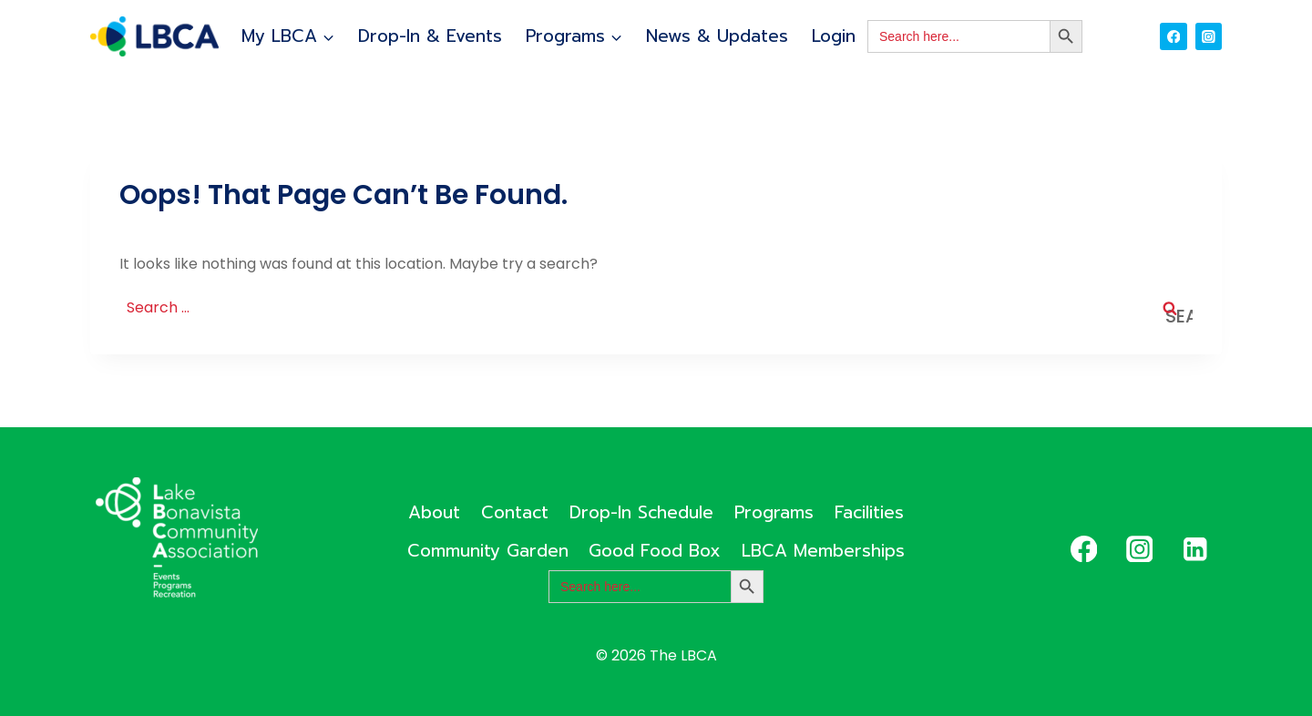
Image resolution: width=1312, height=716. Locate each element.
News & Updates (717, 36)
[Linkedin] (1195, 549)
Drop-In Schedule (641, 512)
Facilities (869, 512)
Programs (774, 512)
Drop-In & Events (430, 36)
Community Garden (488, 550)
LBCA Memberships (823, 550)
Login (834, 36)
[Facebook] (1173, 36)
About (434, 512)
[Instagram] (1208, 36)
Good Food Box (655, 550)
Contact (514, 512)
